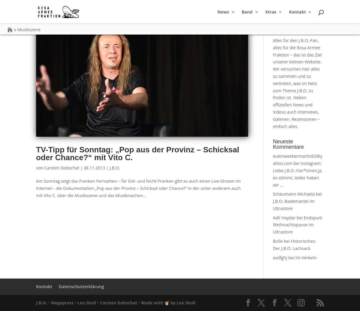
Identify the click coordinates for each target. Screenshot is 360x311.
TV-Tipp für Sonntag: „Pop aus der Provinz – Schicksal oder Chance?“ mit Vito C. (137, 153)
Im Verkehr (306, 258)
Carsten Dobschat (61, 168)
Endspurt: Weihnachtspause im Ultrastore (298, 225)
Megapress (62, 303)
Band (247, 12)
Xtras (270, 12)
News (223, 12)
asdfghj (280, 258)
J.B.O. (115, 168)
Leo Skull (86, 303)
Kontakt (297, 12)
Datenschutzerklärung (81, 286)
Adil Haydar (284, 218)
